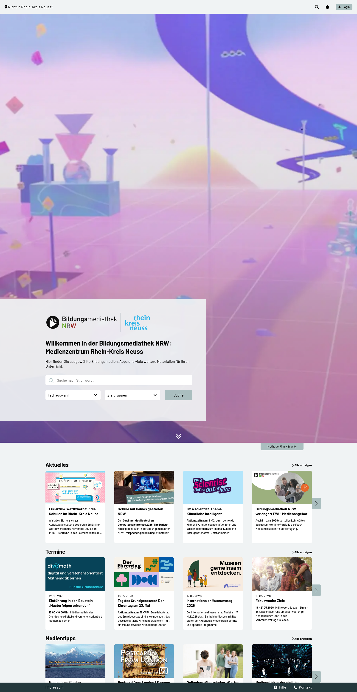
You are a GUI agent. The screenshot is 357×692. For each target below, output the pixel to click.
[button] (317, 7)
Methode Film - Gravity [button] (282, 446)
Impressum (54, 687)
